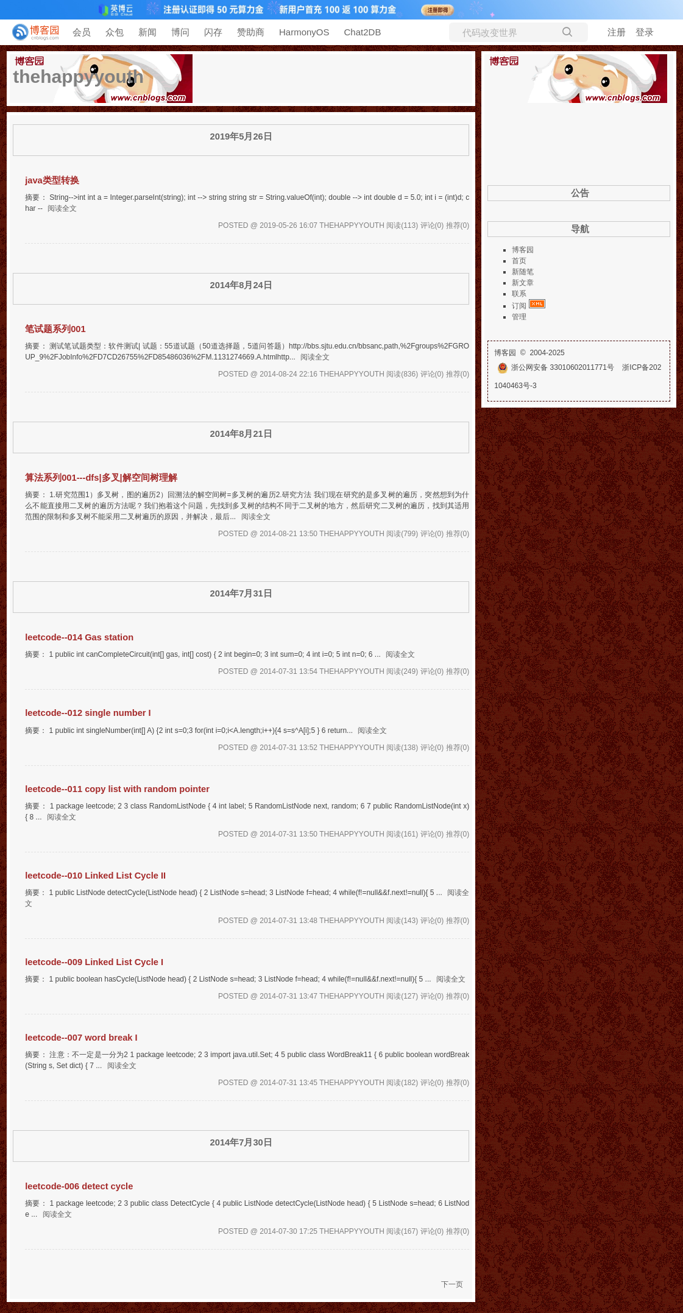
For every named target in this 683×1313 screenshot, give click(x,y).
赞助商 (250, 32)
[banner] (30, 32)
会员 (82, 32)
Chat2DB (362, 32)
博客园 (523, 250)
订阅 (519, 306)
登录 (644, 32)
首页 (519, 261)
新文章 (523, 282)
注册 (616, 32)
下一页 (452, 1284)
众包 (114, 32)
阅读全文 (62, 208)
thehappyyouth (78, 76)
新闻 (147, 32)
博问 (180, 32)
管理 (519, 317)
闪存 (213, 32)
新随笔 (523, 271)
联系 (519, 293)
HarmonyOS (304, 32)
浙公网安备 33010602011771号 (555, 367)
